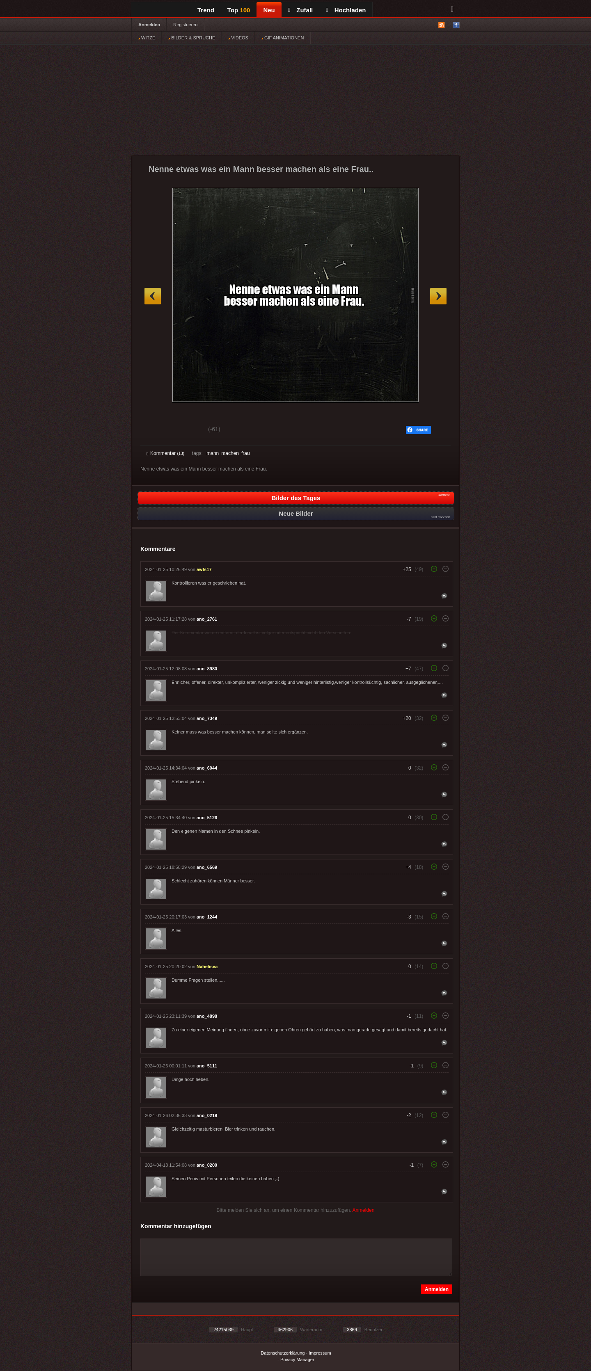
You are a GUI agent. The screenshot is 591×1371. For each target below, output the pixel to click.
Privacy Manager (297, 1359)
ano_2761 (207, 619)
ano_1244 (207, 916)
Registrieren (185, 24)
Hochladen (346, 10)
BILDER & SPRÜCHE (191, 37)
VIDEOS (238, 37)
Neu (269, 10)
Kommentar (165, 453)
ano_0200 (207, 1165)
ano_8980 (207, 668)
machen (230, 453)
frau (245, 453)
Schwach (186, 430)
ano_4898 (207, 1016)
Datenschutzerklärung (283, 1352)
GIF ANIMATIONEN (282, 37)
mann (212, 453)
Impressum (320, 1352)
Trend (205, 10)
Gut (155, 430)
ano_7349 (207, 718)
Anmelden (149, 24)
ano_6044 (207, 767)
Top (238, 10)
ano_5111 (207, 1065)
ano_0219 (207, 1115)
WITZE (146, 37)
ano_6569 (207, 867)
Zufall (300, 10)
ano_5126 (207, 817)
